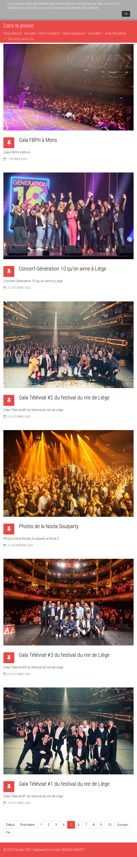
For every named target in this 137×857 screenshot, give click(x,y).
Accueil (29, 33)
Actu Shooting (115, 33)
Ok (126, 13)
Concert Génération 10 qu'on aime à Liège (62, 269)
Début (10, 825)
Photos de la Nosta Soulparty (49, 526)
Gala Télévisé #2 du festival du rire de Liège (64, 397)
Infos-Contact (49, 33)
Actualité (95, 33)
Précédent (27, 825)
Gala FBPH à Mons (38, 140)
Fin (8, 832)
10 (109, 825)
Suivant (122, 825)
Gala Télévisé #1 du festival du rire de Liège (64, 784)
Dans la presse (73, 33)
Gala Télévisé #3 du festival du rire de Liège (64, 655)
